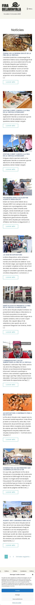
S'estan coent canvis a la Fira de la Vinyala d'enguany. (16, 111)
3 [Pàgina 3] (13, 557)
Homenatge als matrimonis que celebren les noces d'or (17, 468)
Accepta (17, 590)
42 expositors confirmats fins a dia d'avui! (17, 414)
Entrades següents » (23, 557)
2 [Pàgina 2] (10, 557)
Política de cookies (16, 602)
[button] (32, 574)
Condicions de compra (23, 572)
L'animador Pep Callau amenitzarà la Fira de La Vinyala (17, 361)
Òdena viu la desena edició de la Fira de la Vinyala (17, 54)
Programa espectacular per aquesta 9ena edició (15, 198)
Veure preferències (17, 599)
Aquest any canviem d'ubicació (17, 520)
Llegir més (10, 82)
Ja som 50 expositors (12, 255)
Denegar (17, 594)
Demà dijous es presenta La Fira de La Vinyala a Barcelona (17, 306)
